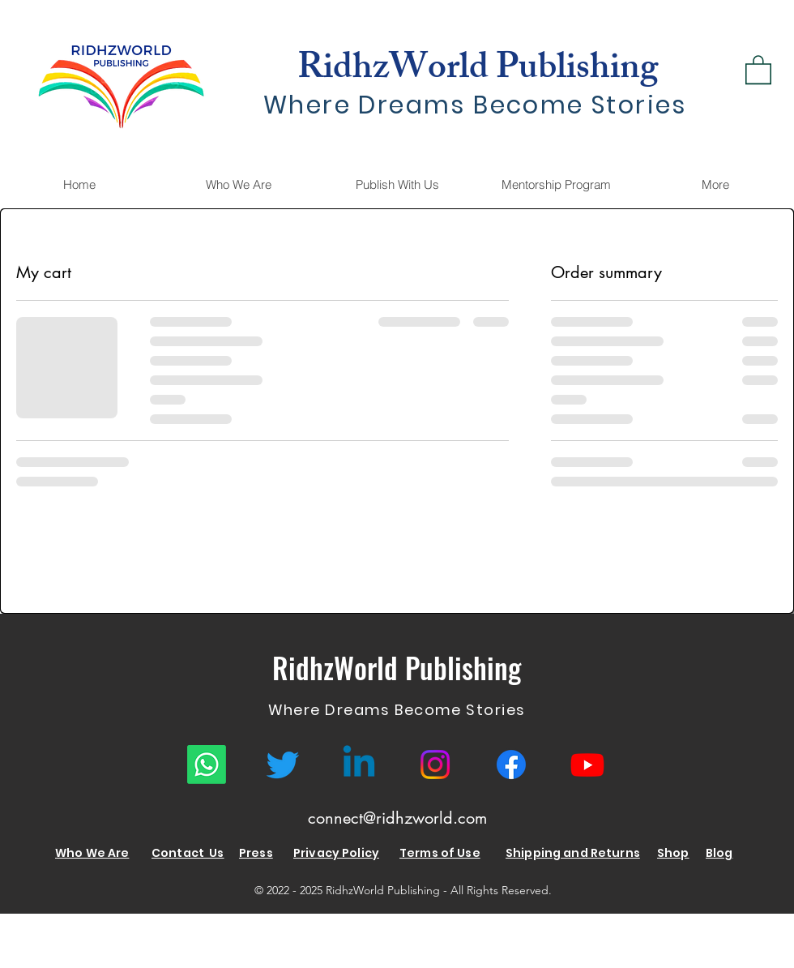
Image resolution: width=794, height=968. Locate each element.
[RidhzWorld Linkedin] (358, 764)
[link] (758, 69)
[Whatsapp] (206, 764)
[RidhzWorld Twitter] (282, 764)
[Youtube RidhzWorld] (587, 764)
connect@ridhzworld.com (397, 818)
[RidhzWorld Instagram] (435, 764)
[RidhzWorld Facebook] (511, 764)
